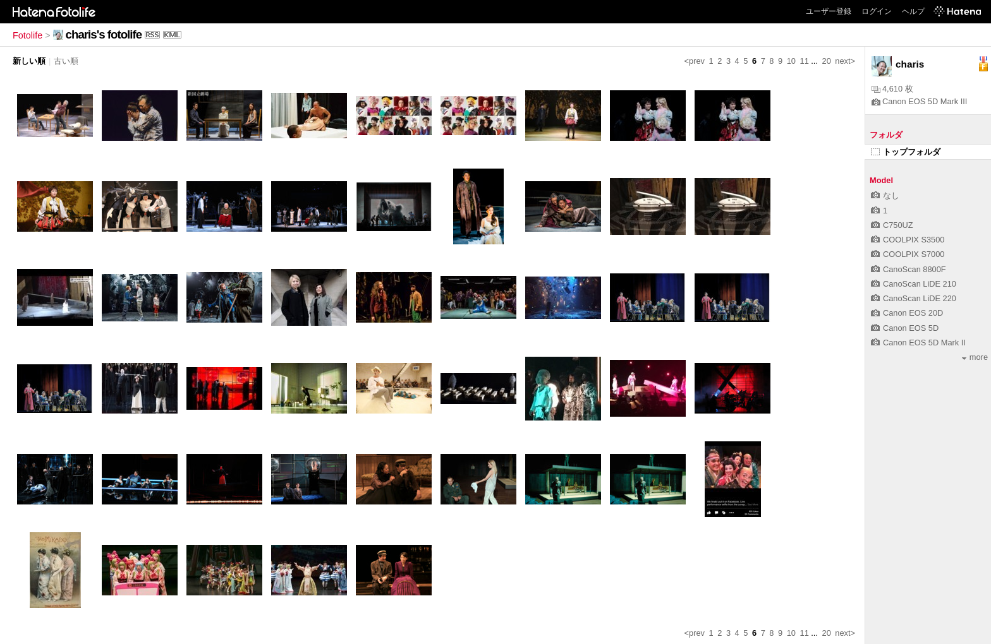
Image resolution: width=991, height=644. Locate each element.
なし (885, 195)
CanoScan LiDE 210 (913, 284)
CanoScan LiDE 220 (913, 298)
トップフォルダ (905, 152)
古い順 (66, 61)
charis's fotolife (104, 34)
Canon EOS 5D (905, 328)
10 (791, 61)
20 (826, 61)
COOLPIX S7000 (907, 254)
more (975, 357)
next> (845, 61)
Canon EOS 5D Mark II (918, 342)
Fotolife (27, 35)
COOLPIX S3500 (907, 239)
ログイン (876, 11)
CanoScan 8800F (908, 269)
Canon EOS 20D (907, 313)
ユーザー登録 (828, 11)
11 (804, 61)
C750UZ (892, 225)
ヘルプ (913, 11)
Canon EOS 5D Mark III (919, 101)
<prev (694, 61)
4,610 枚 (892, 88)
